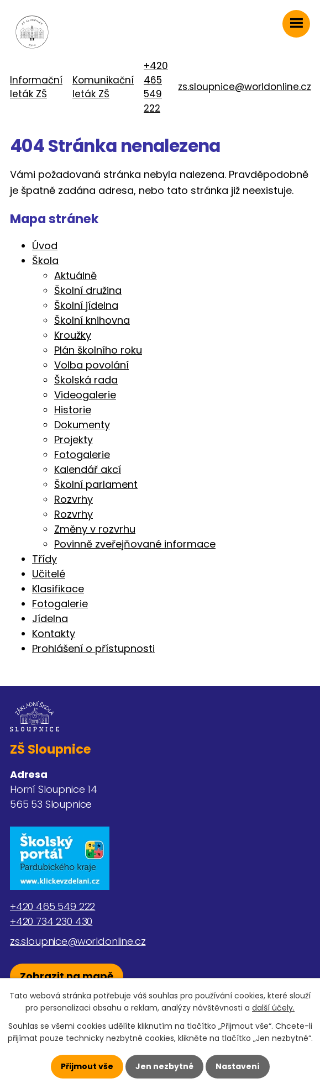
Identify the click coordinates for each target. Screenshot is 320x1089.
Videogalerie (85, 395)
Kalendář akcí (87, 469)
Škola (45, 260)
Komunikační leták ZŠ (103, 87)
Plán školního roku (98, 350)
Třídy (44, 559)
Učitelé (48, 574)
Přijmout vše (87, 1066)
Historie (72, 410)
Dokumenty (82, 425)
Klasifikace (58, 589)
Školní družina (88, 290)
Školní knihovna (92, 320)
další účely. (273, 1007)
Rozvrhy (73, 499)
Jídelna (50, 618)
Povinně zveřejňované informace (135, 544)
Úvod (44, 245)
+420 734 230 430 (51, 921)
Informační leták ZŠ (36, 87)
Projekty (73, 439)
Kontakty (53, 633)
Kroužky (72, 335)
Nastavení (238, 1066)
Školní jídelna (86, 305)
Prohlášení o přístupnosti (93, 648)
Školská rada (86, 380)
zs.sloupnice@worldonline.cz (244, 86)
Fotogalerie (82, 454)
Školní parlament (96, 484)
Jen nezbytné (164, 1066)
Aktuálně (75, 275)
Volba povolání (91, 365)
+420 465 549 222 (156, 87)
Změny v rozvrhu (94, 529)
